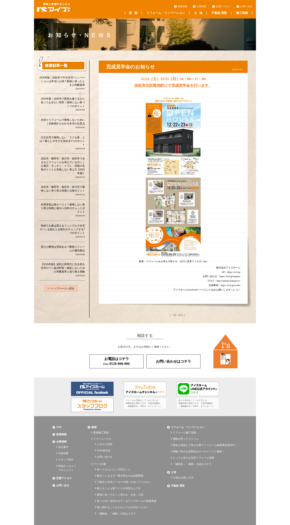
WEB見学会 (103, 444)
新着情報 (182, 6)
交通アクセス (223, 6)
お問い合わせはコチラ (173, 360)
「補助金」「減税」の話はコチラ (116, 494)
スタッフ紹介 (66, 451)
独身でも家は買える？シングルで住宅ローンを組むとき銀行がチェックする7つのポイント (62, 233)
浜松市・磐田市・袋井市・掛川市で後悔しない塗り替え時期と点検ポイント (63, 192)
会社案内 (63, 441)
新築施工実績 (101, 429)
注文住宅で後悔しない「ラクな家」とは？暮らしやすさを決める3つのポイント (62, 144)
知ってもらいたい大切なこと (114, 459)
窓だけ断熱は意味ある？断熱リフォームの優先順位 (63, 253)
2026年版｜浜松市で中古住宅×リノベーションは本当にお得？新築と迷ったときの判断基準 (62, 83)
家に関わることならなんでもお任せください (123, 489)
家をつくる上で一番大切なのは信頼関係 (120, 464)
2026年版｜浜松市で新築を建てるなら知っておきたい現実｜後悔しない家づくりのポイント (63, 105)
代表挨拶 (63, 446)
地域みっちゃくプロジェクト (67, 458)
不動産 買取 (219, 12)
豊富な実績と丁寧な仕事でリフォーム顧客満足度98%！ (205, 439)
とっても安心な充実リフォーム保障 (193, 449)
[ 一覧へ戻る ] (177, 314)
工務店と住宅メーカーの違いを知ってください (124, 469)
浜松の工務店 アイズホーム (61, 9)
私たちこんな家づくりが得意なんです (119, 474)
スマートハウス (102, 434)
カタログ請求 (104, 438)
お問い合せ (246, 6)
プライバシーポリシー (65, 512)
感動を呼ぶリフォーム (186, 434)
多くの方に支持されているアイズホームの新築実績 (126, 484)
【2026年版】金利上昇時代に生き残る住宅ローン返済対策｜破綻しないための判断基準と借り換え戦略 (63, 272)
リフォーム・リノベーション (165, 12)
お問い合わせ (104, 449)
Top (59, 425)
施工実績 (242, 12)
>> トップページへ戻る (60, 291)
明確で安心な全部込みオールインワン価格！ (199, 444)
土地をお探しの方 (183, 466)
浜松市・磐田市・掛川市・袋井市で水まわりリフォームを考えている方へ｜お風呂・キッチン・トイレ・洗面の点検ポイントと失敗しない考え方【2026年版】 (63, 169)
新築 (133, 12)
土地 (198, 12)
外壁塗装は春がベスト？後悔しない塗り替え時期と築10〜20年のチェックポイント (63, 212)
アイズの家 (99, 454)
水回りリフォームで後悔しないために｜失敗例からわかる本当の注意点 (63, 124)
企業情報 (201, 6)
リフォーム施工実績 (184, 429)
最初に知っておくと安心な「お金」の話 (120, 479)
